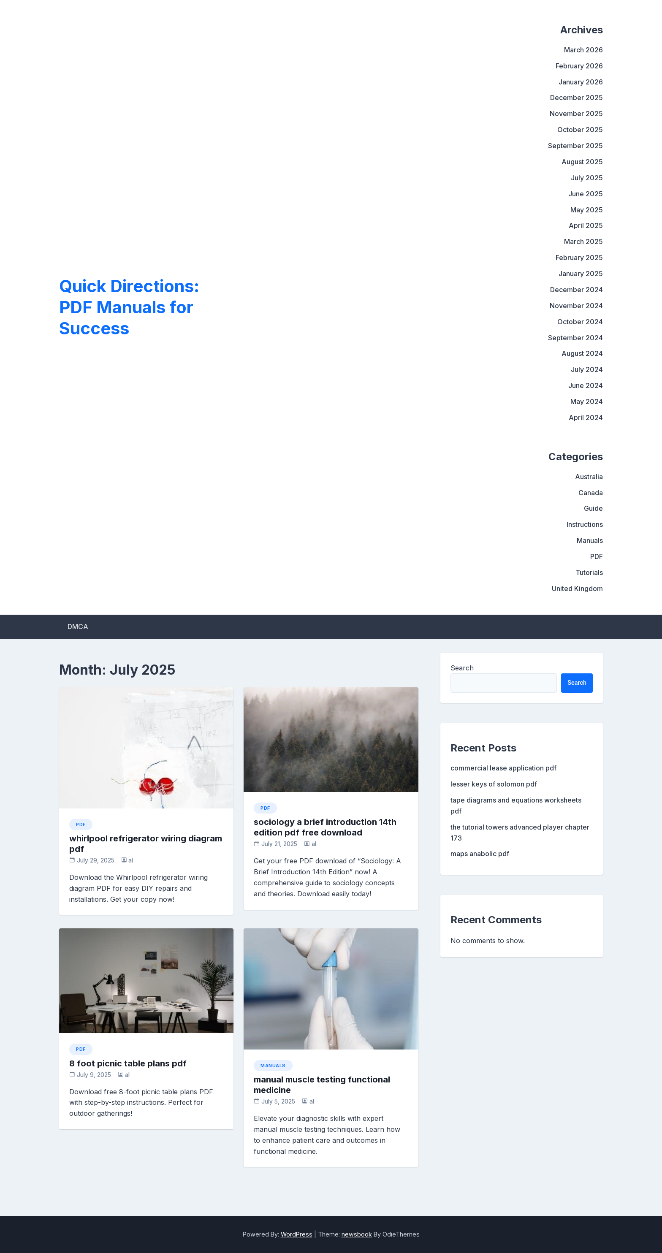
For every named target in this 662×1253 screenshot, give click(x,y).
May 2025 (586, 210)
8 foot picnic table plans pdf (128, 1063)
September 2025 (575, 145)
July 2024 (587, 369)
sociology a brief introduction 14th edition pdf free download (325, 827)
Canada (590, 492)
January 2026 (581, 82)
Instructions (585, 524)
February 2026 (579, 66)
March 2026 (583, 50)
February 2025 (579, 257)
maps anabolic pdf (479, 853)
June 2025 (585, 194)
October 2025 (580, 129)
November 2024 (576, 305)
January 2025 (581, 273)
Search (462, 668)
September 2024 (575, 338)
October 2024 (580, 321)
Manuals (590, 540)
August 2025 (582, 161)
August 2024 (582, 353)
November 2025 (576, 113)
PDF (596, 556)
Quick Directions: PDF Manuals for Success (129, 307)
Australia (589, 476)
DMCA (78, 626)
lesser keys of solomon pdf (493, 784)
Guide (593, 508)
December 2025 (576, 97)
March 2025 (583, 241)
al (130, 860)
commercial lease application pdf (503, 768)
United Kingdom (577, 588)
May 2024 (586, 401)
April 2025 (586, 225)
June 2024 (585, 385)
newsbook (357, 1234)
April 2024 (586, 417)
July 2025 (587, 178)
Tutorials (589, 572)
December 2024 (576, 289)
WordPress (296, 1234)
